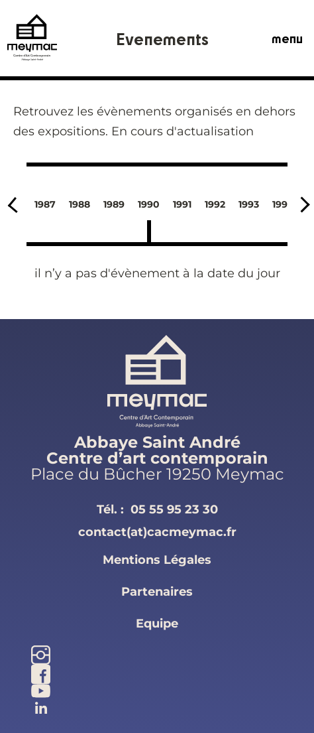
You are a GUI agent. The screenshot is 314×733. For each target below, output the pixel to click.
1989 (114, 204)
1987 (45, 204)
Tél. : (157, 509)
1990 (149, 204)
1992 (215, 204)
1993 (248, 204)
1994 (283, 204)
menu (287, 38)
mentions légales (157, 560)
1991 (182, 204)
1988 (79, 204)
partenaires (157, 591)
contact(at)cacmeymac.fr (157, 532)
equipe (157, 623)
